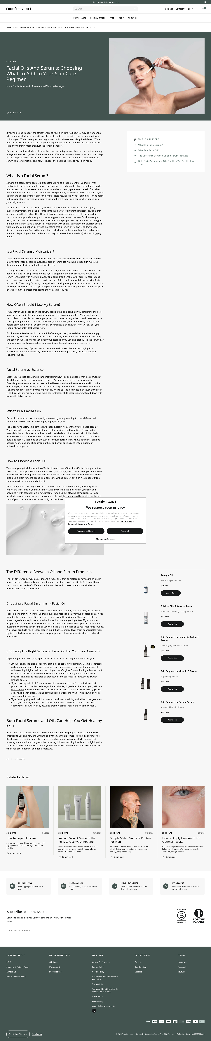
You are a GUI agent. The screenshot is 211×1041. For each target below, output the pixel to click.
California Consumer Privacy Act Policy (105, 978)
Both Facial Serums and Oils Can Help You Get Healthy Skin (166, 163)
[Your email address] (39, 930)
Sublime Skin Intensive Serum (177, 606)
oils (99, 186)
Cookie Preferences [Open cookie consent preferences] (100, 962)
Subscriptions (55, 971)
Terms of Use (98, 984)
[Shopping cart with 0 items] (203, 8)
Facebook (182, 967)
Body (121, 18)
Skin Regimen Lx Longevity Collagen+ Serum (181, 639)
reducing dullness (56, 742)
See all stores (37, 1034)
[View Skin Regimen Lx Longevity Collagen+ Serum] (146, 648)
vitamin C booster (77, 617)
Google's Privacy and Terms (81, 524)
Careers (138, 971)
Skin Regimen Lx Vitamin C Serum (179, 671)
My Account (54, 967)
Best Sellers (80, 18)
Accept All (125, 531)
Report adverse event (16, 976)
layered (10, 289)
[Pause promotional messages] (205, 2)
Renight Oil (167, 575)
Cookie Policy (126, 521)
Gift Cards (53, 962)
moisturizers (12, 189)
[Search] (105, 8)
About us (132, 18)
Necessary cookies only (86, 531)
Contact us (11, 971)
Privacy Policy (98, 967)
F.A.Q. (8, 962)
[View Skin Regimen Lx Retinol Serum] (146, 711)
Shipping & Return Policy (17, 967)
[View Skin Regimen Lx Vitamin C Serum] (146, 680)
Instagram (182, 962)
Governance (97, 996)
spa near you (113, 2)
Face (112, 18)
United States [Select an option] (18, 1034)
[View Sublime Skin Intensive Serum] (146, 615)
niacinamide (17, 689)
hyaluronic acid (49, 276)
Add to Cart (170, 593)
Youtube (181, 971)
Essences (11, 376)
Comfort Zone (141, 967)
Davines (138, 962)
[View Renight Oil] (146, 584)
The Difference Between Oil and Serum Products (163, 155)
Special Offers (97, 18)
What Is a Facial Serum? (150, 144)
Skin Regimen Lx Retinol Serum (177, 702)
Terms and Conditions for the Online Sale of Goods (105, 990)
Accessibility (97, 1001)
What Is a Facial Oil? (148, 150)
